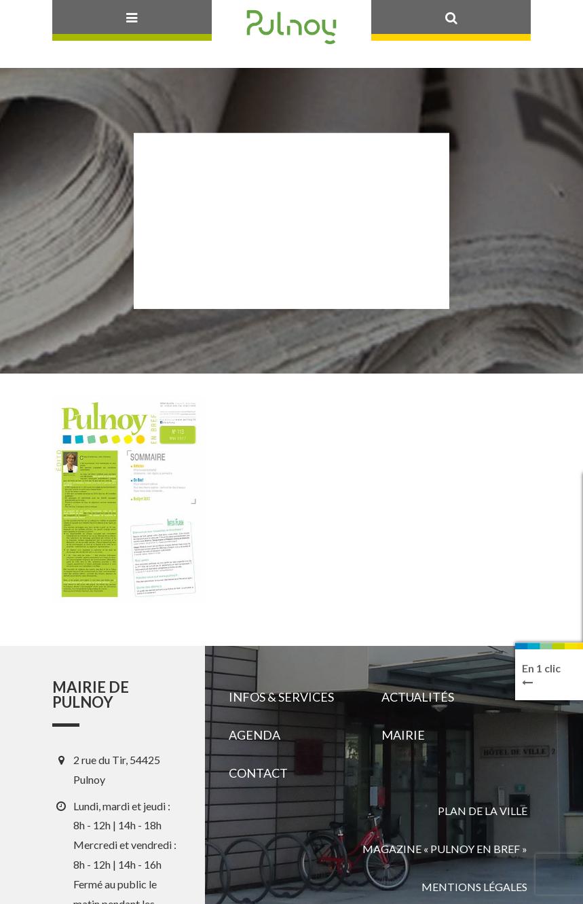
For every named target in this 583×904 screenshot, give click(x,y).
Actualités (417, 696)
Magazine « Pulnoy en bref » (444, 848)
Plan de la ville (482, 810)
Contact (258, 772)
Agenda (254, 734)
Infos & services (281, 696)
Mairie (403, 734)
